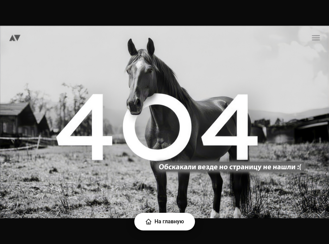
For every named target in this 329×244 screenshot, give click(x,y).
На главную (164, 221)
